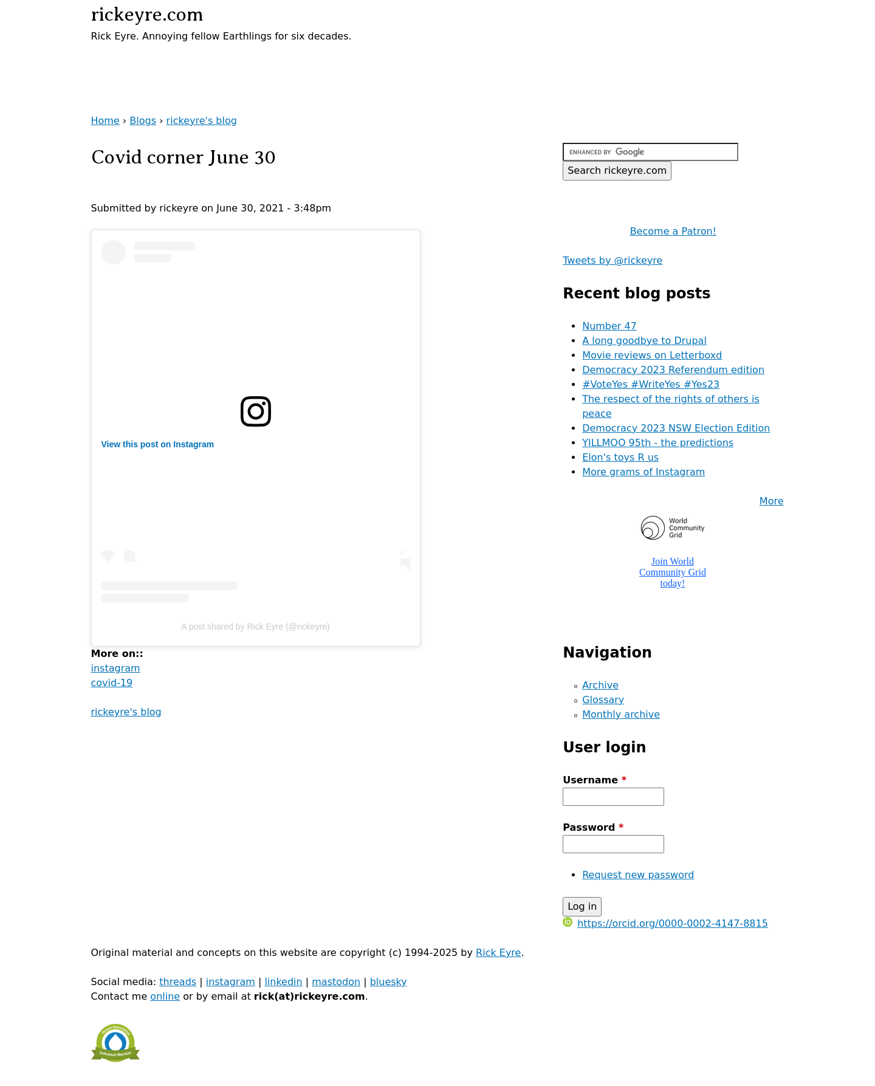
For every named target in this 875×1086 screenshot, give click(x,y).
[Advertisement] (233, 62)
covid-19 (112, 683)
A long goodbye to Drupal (644, 340)
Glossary (603, 700)
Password (593, 827)
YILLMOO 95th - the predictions (657, 442)
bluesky (388, 982)
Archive (600, 685)
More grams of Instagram (643, 472)
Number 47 (609, 326)
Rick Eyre (498, 952)
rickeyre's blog (201, 120)
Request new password (638, 875)
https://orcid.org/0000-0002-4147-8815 (665, 923)
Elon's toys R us (620, 457)
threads (177, 982)
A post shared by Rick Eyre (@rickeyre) (255, 626)
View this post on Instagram (157, 444)
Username (594, 780)
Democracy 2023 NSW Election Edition (676, 428)
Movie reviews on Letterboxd (652, 355)
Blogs (142, 120)
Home (105, 120)
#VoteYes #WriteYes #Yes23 (650, 384)
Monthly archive (621, 714)
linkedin (283, 982)
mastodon (336, 982)
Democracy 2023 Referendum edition (673, 370)
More (772, 501)
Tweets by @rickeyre (612, 260)
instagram (115, 668)
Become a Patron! (673, 231)
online (165, 996)
